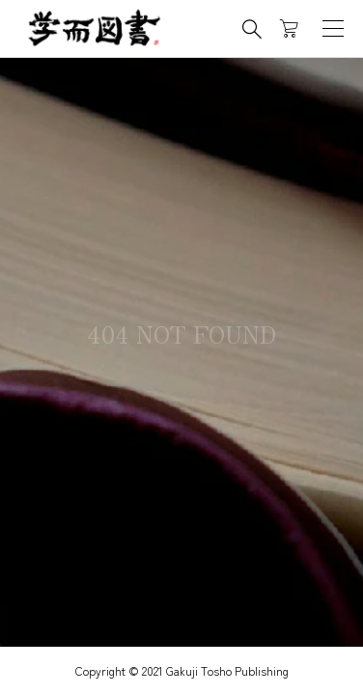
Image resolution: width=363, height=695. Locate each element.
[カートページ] (289, 29)
